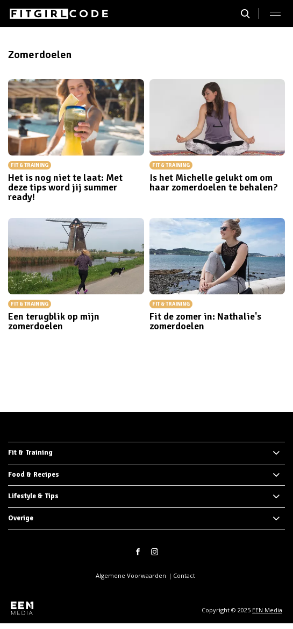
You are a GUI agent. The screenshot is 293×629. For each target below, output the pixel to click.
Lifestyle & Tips (33, 496)
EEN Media (267, 610)
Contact (184, 575)
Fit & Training (30, 452)
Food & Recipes (33, 474)
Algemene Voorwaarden (131, 575)
